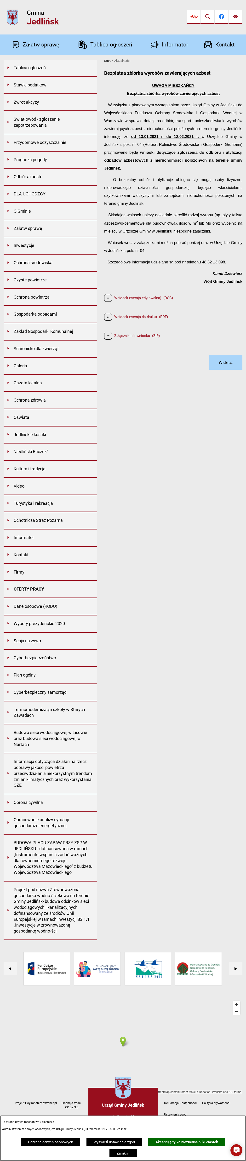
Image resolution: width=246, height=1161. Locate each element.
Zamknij (123, 1153)
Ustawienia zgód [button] (175, 1114)
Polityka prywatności (216, 1103)
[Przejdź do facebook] (222, 17)
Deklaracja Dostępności (180, 1103)
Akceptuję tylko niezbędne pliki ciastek (186, 1142)
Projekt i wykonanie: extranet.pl (36, 1103)
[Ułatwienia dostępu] (235, 17)
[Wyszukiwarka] (208, 17)
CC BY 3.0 (71, 1107)
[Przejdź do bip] (194, 17)
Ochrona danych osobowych (50, 1142)
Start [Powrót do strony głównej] (107, 61)
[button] (236, 1150)
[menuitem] (50, 68)
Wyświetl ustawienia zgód (114, 1142)
